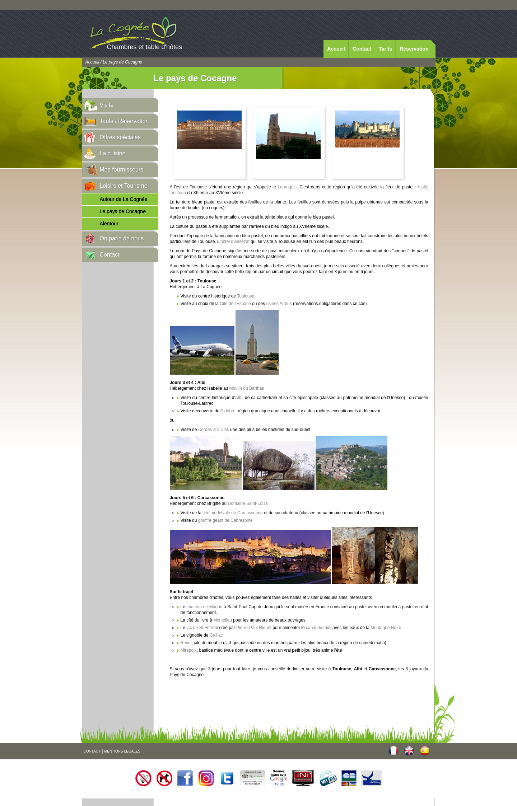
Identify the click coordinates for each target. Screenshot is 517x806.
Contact (362, 49)
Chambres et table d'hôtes (144, 47)
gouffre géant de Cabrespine (225, 520)
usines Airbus (279, 303)
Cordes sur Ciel (213, 429)
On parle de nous (122, 238)
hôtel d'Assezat (235, 241)
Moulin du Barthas (246, 388)
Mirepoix (189, 650)
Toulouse (245, 296)
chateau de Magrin (204, 606)
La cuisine (113, 153)
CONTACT (92, 751)
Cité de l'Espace (235, 303)
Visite (107, 105)
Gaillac (216, 635)
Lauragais (287, 186)
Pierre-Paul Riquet (253, 627)
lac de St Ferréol (201, 627)
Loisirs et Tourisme (124, 186)
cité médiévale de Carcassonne (232, 512)
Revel (186, 642)
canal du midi (319, 627)
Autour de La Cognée (124, 199)
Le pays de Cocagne (123, 211)
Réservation (414, 49)
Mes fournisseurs (122, 170)
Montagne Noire (386, 627)
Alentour (109, 223)
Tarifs (385, 49)
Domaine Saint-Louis (248, 503)
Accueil (336, 49)
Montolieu (222, 620)
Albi (238, 397)
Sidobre (227, 410)
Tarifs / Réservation (124, 121)
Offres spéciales (120, 137)
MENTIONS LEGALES (122, 751)
